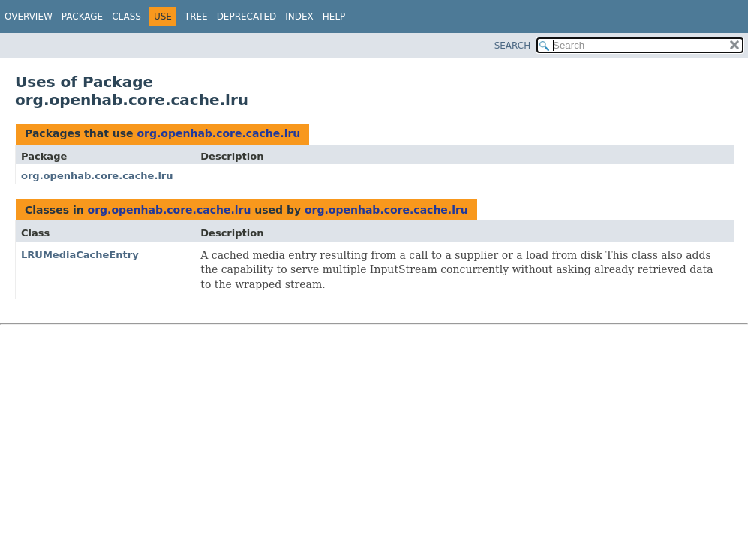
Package (82, 16)
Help (334, 16)
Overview (29, 16)
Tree (196, 16)
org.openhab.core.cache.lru (218, 134)
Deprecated (247, 16)
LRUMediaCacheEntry (80, 254)
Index (299, 16)
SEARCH (512, 45)
